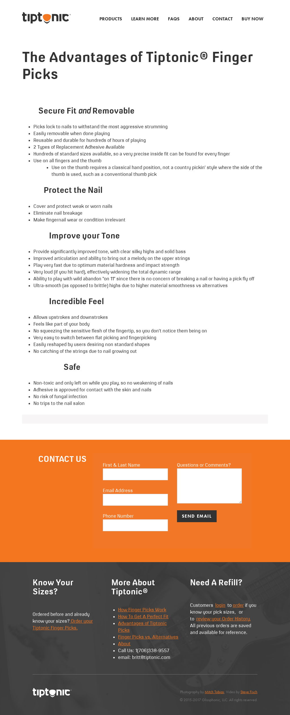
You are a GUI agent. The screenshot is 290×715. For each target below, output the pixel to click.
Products (110, 19)
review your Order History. (223, 619)
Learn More (145, 19)
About (196, 19)
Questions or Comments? (209, 482)
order (238, 605)
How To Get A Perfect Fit (143, 616)
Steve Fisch (248, 692)
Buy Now (252, 19)
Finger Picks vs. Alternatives (148, 637)
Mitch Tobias (214, 692)
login (220, 605)
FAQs (174, 19)
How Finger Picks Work (142, 609)
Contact (222, 19)
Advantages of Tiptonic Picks (142, 626)
